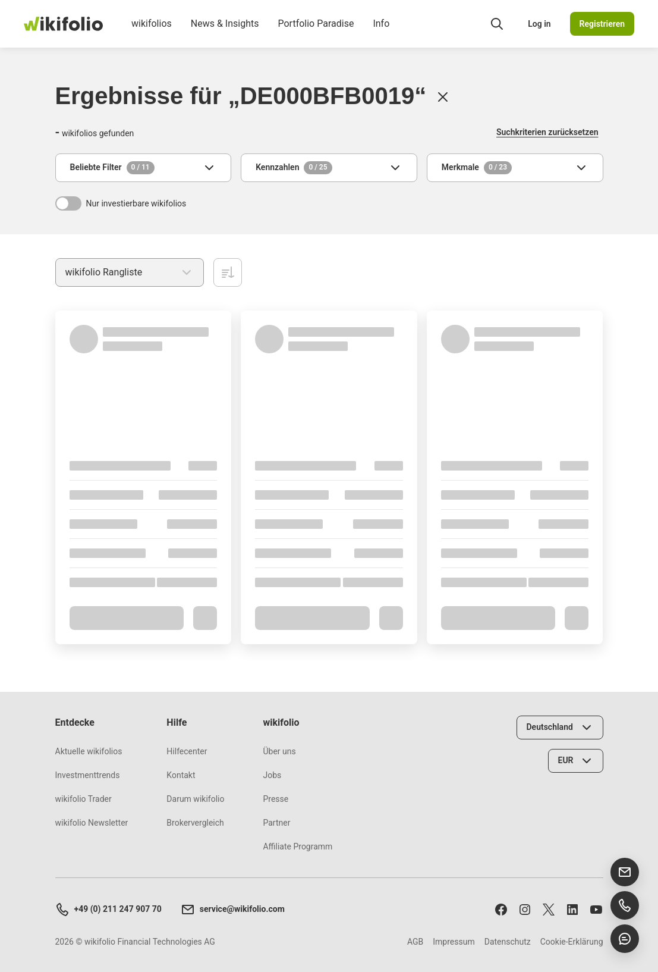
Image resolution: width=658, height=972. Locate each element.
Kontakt (180, 775)
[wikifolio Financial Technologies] (63, 24)
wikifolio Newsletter (91, 822)
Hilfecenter (186, 751)
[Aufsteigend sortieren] (227, 272)
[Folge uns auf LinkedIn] (572, 909)
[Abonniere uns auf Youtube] (596, 909)
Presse (275, 799)
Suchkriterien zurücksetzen (547, 132)
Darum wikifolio (195, 799)
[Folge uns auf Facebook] (501, 909)
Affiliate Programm (297, 846)
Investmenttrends (87, 775)
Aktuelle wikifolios (88, 751)
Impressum (453, 941)
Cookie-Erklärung (571, 941)
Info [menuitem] (381, 33)
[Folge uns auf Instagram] (525, 909)
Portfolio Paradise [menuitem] (315, 33)
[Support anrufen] (624, 905)
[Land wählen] (560, 727)
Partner (276, 822)
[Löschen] (443, 97)
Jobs (272, 775)
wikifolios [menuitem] (151, 33)
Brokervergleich (194, 822)
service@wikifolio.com (233, 909)
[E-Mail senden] (624, 872)
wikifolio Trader (83, 799)
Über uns (279, 751)
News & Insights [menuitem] (225, 33)
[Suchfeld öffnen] (497, 24)
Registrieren (602, 24)
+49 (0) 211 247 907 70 (108, 909)
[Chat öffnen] (624, 938)
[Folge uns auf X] (548, 909)
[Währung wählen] (575, 761)
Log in (539, 24)
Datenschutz (507, 941)
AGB (415, 941)
